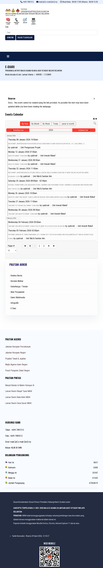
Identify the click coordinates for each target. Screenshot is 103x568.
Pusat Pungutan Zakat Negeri (17, 370)
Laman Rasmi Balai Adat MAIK (17, 397)
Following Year (83, 130)
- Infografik (14, 303)
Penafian (44, 502)
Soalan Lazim (65, 502)
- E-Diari (12, 308)
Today (55, 124)
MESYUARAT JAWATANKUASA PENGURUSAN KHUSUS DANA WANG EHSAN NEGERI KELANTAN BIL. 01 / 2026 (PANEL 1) (46, 144)
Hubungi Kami (53, 502)
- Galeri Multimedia (17, 297)
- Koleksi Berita (15, 275)
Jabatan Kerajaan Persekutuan (18, 346)
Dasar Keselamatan (20, 502)
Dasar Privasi (34, 502)
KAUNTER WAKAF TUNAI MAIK (17, 156)
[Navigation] (8, 56)
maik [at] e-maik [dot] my (48, 2)
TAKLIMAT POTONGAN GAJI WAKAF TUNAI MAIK (23, 205)
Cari (6, 27)
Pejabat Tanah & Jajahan (15, 358)
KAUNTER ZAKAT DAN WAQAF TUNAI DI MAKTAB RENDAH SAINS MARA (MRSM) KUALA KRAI (37, 197)
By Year (25, 124)
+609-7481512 (28, 2)
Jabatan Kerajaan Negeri (15, 352)
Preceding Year (18, 130)
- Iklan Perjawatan (16, 292)
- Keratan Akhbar (16, 281)
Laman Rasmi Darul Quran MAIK (18, 403)
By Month (35, 124)
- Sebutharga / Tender (18, 286)
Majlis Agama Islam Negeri (16, 364)
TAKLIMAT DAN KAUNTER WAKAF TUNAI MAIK (23, 214)
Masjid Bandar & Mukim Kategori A (19, 385)
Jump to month (67, 124)
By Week (46, 124)
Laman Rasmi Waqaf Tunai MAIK (18, 391)
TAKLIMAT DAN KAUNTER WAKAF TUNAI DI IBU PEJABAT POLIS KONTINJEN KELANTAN (36, 226)
